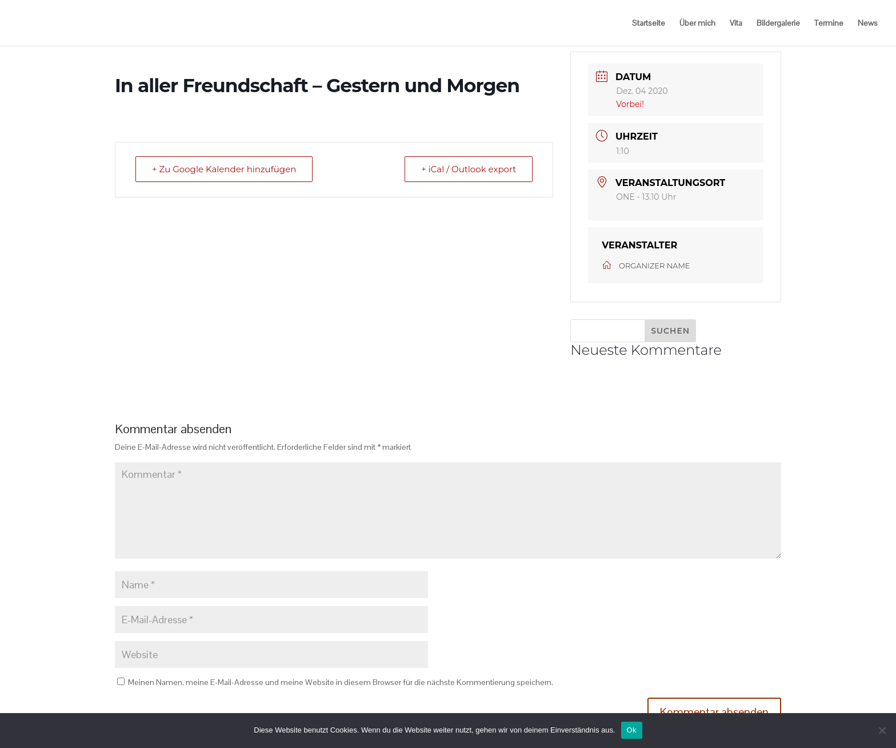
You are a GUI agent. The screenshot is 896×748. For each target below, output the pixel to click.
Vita (736, 22)
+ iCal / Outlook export (468, 169)
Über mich (697, 22)
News (868, 22)
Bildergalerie (778, 22)
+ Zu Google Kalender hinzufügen (224, 169)
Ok (632, 730)
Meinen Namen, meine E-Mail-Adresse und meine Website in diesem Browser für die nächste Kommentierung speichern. (340, 682)
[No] (881, 730)
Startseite (648, 22)
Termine (828, 22)
